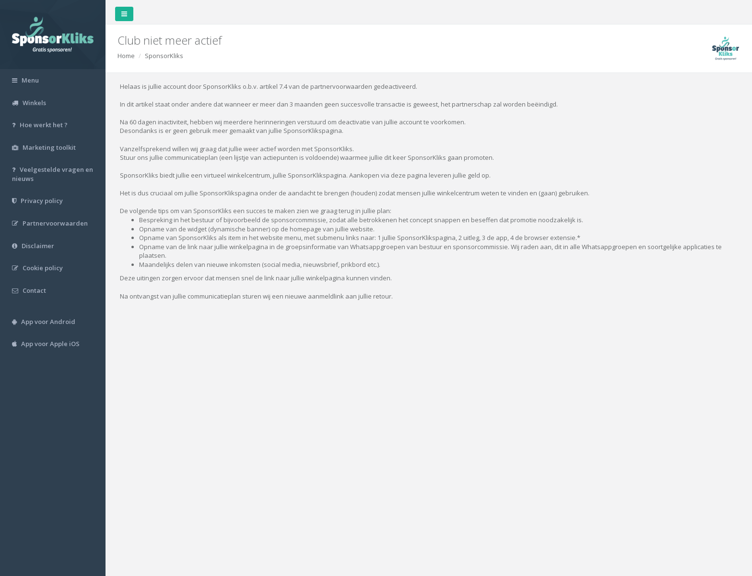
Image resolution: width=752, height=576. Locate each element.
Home (126, 55)
